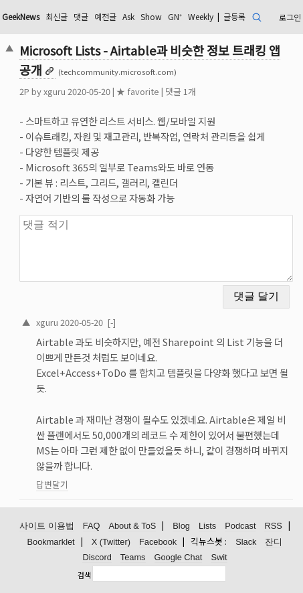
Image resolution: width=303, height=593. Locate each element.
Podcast (240, 526)
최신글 (56, 16)
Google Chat (179, 557)
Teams (133, 557)
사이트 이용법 (46, 526)
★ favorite (137, 91)
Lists (207, 526)
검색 (84, 575)
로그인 (290, 17)
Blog (181, 526)
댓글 (81, 16)
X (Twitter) (111, 542)
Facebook (158, 542)
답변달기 (52, 484)
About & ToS (132, 526)
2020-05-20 (81, 322)
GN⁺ (175, 16)
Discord (96, 557)
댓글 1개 (180, 91)
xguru (54, 91)
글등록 (234, 16)
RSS (273, 526)
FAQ (91, 526)
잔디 (273, 542)
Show (151, 16)
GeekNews (20, 16)
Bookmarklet (51, 542)
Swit (219, 557)
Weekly (200, 16)
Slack (245, 542)
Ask (128, 16)
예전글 (105, 16)
